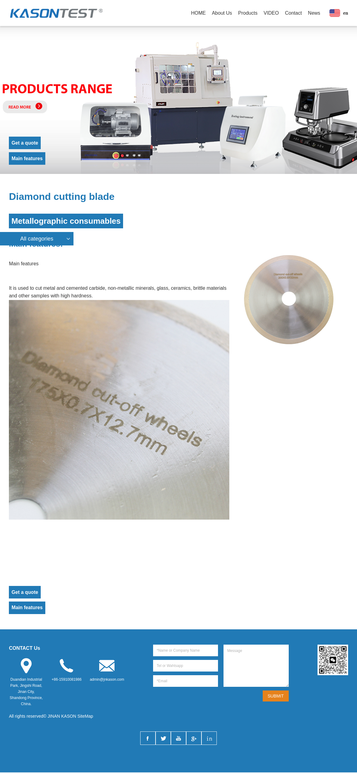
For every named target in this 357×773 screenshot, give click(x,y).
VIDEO (271, 13)
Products (247, 13)
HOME (198, 13)
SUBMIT (276, 696)
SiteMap (85, 716)
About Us (222, 13)
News (314, 13)
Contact (293, 13)
